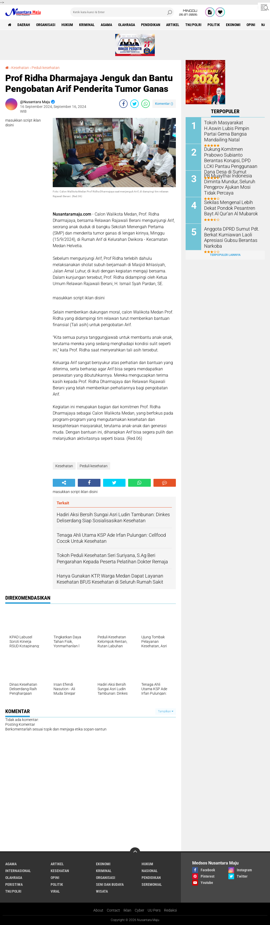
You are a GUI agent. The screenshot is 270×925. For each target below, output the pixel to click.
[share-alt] (64, 483)
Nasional (150, 871)
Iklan (127, 910)
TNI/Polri (194, 25)
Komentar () (164, 104)
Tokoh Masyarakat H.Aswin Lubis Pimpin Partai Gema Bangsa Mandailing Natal (229, 128)
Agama (106, 25)
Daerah (23, 25)
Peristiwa (14, 884)
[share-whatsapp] (145, 104)
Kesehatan (20, 68)
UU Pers (154, 910)
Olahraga (126, 25)
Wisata (102, 891)
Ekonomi (233, 25)
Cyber (139, 910)
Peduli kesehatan (46, 68)
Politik (214, 25)
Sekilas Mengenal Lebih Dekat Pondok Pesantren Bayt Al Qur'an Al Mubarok (231, 208)
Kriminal (87, 25)
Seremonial (152, 884)
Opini (251, 25)
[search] (122, 12)
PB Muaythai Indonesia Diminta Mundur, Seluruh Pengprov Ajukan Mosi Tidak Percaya (231, 184)
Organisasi (45, 25)
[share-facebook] (123, 104)
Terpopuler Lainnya (225, 254)
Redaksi (170, 910)
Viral (55, 891)
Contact (113, 910)
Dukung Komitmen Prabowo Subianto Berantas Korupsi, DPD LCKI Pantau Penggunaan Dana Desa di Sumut (232, 157)
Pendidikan (150, 25)
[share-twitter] (134, 104)
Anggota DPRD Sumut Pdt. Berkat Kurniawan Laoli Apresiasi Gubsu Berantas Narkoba (228, 237)
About (98, 910)
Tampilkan (165, 711)
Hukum (67, 25)
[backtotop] (135, 852)
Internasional (18, 871)
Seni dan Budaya (110, 884)
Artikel (173, 25)
